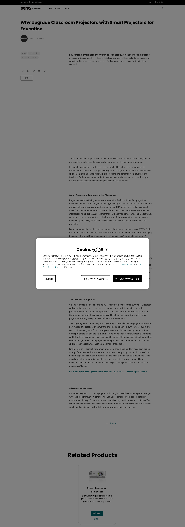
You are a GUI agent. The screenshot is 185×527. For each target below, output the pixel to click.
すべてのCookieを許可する (127, 278)
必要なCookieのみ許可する (96, 278)
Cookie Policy (128, 264)
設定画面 (49, 278)
